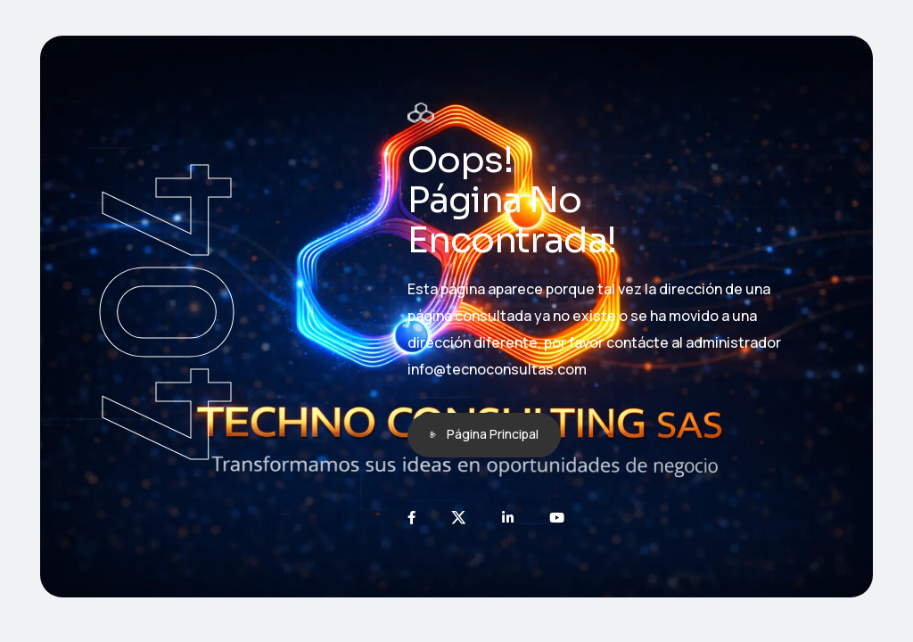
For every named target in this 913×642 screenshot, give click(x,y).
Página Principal (493, 433)
